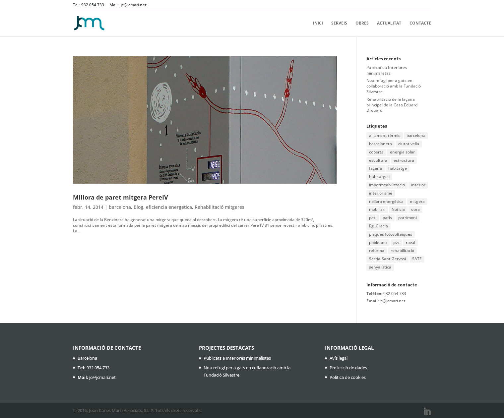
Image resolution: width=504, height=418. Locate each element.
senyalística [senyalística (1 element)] (380, 267)
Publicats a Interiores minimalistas (386, 70)
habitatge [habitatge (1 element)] (397, 168)
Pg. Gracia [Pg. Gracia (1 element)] (378, 226)
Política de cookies (348, 377)
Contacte (420, 23)
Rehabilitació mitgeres (219, 207)
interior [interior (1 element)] (418, 185)
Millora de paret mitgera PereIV (120, 197)
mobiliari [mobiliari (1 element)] (377, 209)
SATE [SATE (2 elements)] (417, 259)
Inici (318, 23)
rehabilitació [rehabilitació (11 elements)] (402, 250)
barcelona (120, 207)
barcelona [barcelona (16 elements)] (416, 135)
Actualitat (389, 23)
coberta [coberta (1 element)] (376, 152)
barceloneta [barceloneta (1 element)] (380, 144)
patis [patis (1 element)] (387, 217)
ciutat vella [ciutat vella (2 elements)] (408, 144)
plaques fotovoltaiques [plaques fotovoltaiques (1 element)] (390, 234)
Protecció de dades (348, 368)
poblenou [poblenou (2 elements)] (378, 242)
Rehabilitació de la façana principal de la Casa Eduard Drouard (391, 104)
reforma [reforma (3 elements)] (376, 250)
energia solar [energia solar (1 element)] (402, 152)
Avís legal (338, 358)
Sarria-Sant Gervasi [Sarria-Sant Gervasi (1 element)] (387, 259)
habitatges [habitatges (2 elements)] (379, 176)
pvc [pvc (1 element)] (396, 242)
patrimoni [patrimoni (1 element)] (407, 217)
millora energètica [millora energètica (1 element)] (386, 201)
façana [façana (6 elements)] (375, 168)
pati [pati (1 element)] (372, 217)
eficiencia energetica (169, 207)
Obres (362, 23)
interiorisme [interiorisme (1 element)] (380, 193)
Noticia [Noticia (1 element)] (398, 209)
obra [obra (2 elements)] (415, 209)
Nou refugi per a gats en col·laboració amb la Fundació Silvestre (393, 86)
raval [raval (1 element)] (410, 242)
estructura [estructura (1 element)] (404, 160)
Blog (138, 207)
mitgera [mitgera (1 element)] (417, 201)
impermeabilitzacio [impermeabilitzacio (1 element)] (387, 185)
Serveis (339, 23)
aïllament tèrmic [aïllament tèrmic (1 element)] (384, 135)
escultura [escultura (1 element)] (378, 160)
